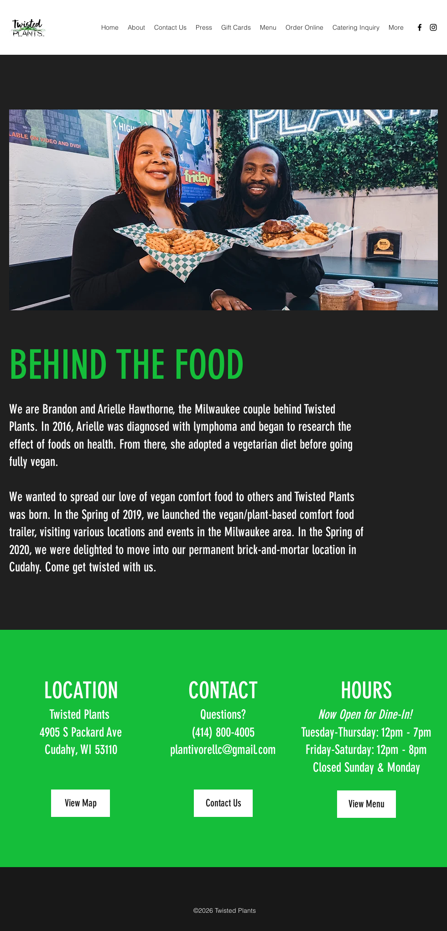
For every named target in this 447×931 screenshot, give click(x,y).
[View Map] (80, 803)
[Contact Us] (223, 803)
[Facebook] (419, 27)
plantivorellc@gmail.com (223, 749)
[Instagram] (433, 27)
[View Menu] (366, 804)
